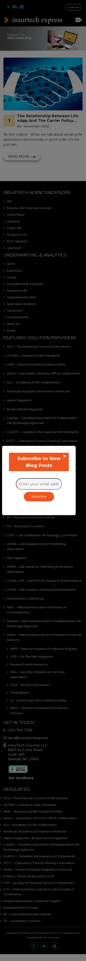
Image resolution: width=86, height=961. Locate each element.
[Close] (65, 456)
